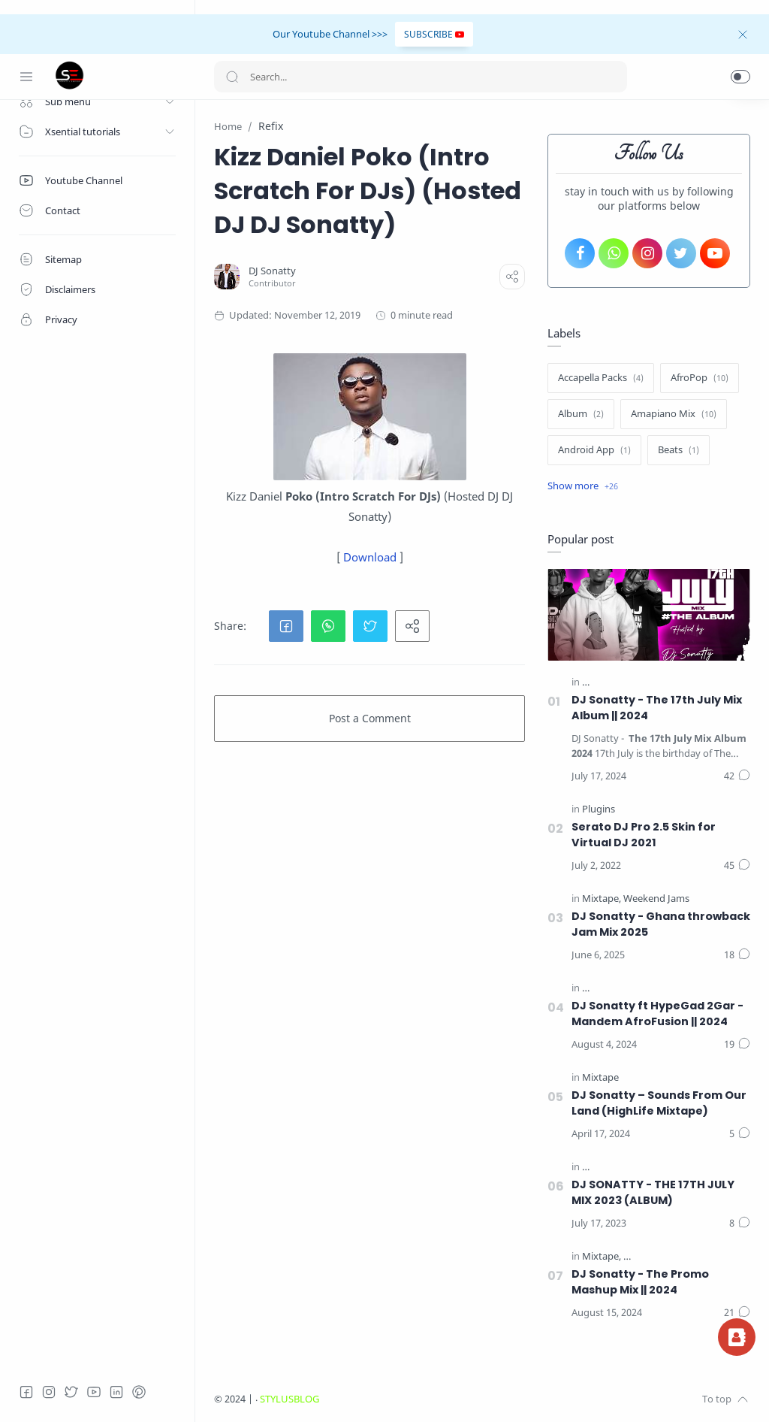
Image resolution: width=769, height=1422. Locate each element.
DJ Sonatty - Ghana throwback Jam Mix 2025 (660, 924)
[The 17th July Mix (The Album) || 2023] (667, 1166)
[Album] (580, 414)
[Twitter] (71, 1391)
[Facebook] (26, 1391)
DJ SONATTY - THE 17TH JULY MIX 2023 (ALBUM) (652, 1192)
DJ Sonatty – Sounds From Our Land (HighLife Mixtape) (658, 1103)
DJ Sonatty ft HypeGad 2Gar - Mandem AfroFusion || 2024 (657, 1013)
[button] (740, 76)
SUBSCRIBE (434, 34)
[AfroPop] (699, 378)
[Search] (420, 76)
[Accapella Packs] (600, 378)
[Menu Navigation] (26, 76)
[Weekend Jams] (656, 898)
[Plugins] (598, 809)
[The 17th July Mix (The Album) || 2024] (667, 682)
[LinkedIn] (116, 1391)
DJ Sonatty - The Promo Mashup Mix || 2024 (640, 1281)
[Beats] (678, 450)
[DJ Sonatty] (272, 271)
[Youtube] (93, 1391)
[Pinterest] (138, 1391)
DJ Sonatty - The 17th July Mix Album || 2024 (656, 707)
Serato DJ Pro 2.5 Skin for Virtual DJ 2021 (643, 834)
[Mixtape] (601, 898)
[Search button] (232, 76)
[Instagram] (48, 1391)
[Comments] (737, 776)
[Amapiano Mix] (673, 414)
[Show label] (582, 486)
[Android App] (594, 450)
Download (370, 556)
